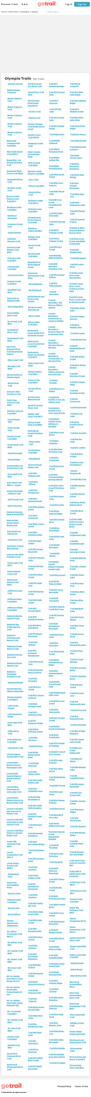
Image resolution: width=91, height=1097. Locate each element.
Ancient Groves (15, 84)
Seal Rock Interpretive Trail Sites (36, 275)
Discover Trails (9, 4)
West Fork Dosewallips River (76, 984)
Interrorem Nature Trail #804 (13, 582)
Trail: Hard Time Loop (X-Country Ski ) (77, 863)
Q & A (25, 4)
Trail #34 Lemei (77, 333)
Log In (68, 4)
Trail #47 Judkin (77, 448)
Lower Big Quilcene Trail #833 (13, 844)
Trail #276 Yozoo (78, 135)
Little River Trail (15, 748)
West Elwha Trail (78, 976)
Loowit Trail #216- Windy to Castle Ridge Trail (15, 833)
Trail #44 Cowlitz (78, 433)
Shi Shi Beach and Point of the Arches (36, 299)
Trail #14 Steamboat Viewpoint (33, 886)
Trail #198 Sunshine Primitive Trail (55, 266)
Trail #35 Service (78, 340)
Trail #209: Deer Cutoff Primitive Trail (56, 488)
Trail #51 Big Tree (78, 479)
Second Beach (35, 284)
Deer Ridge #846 (15, 307)
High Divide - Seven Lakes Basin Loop (13, 523)
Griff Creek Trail (15, 500)
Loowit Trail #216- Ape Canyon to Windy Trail (15, 811)
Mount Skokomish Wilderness (12, 923)
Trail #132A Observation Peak (34, 755)
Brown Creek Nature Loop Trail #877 (13, 199)
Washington (24, 12)
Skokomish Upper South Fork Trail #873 (36, 355)
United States (13, 12)
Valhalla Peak (77, 963)
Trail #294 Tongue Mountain (74, 185)
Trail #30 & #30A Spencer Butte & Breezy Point (77, 230)
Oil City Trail (35, 112)
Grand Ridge (14, 460)
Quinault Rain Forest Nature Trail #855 (34, 220)
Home (3, 12)
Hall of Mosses (15, 506)
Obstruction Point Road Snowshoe (34, 103)
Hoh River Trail (15, 540)
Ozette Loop (34, 118)
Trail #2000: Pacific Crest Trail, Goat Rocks (56, 410)
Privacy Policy (64, 1086)
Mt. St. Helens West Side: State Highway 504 (15, 1003)
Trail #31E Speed (78, 258)
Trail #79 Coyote (78, 710)
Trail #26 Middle (57, 1048)
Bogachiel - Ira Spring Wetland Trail (14, 162)
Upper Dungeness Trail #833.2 (77, 929)
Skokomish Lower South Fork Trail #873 (36, 344)
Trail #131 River (36, 746)
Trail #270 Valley (57, 1063)
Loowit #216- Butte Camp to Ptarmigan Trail (14, 765)
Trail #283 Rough (78, 141)
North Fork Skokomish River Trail (15, 1067)
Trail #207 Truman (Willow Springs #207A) (56, 477)
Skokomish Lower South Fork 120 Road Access (35, 333)
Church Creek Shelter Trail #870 (13, 250)
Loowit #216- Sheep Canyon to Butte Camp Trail (15, 800)
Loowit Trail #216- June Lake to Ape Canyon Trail (15, 822)
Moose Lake (14, 908)
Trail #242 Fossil (57, 809)
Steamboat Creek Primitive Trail (35, 433)
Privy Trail (33, 180)
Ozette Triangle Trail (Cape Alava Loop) (36, 126)
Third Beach (34, 459)
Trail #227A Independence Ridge (56, 662)
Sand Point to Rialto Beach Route (34, 264)
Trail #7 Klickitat (78, 725)
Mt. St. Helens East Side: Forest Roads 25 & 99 (15, 978)
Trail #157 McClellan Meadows (33, 956)
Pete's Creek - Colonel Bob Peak (34, 154)
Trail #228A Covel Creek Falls (55, 684)
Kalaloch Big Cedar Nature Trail (13, 627)
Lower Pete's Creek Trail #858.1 (13, 865)
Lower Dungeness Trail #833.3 (15, 855)
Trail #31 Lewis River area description (76, 275)
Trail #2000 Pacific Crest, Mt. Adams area (56, 400)
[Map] (45, 42)
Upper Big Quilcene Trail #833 (76, 910)
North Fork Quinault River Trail (14, 1056)
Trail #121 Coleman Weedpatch (33, 653)
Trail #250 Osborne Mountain (53, 871)
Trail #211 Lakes (56, 505)
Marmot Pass (14, 894)
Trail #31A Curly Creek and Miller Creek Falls (77, 241)
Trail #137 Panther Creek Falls (35, 816)
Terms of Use (81, 1086)
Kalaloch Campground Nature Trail (13, 638)
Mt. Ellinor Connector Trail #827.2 (14, 934)
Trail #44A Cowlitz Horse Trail (76, 424)
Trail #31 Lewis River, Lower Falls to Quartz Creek (77, 299)
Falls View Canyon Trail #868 (13, 402)
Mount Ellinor (14, 914)
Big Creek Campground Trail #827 (13, 143)
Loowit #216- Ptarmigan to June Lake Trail (14, 789)
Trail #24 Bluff (56, 862)
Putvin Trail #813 (36, 186)
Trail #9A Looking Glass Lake (76, 843)
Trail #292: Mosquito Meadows (74, 166)
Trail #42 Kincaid (78, 408)
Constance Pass (15, 275)
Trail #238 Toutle (57, 786)
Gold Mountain (15, 453)
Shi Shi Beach (35, 290)
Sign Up (82, 4)
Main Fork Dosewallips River (13, 885)
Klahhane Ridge (15, 683)
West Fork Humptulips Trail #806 (77, 1006)
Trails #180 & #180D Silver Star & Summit (77, 874)
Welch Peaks (76, 970)
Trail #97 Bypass (78, 827)
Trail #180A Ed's (56, 135)
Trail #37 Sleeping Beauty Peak (77, 348)
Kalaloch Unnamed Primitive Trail (13, 674)
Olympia (34, 12)
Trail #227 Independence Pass (56, 673)
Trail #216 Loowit (57, 575)
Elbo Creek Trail (15, 360)
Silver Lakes (34, 316)
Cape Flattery (14, 233)
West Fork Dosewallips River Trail (75, 995)
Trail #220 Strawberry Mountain (54, 626)
